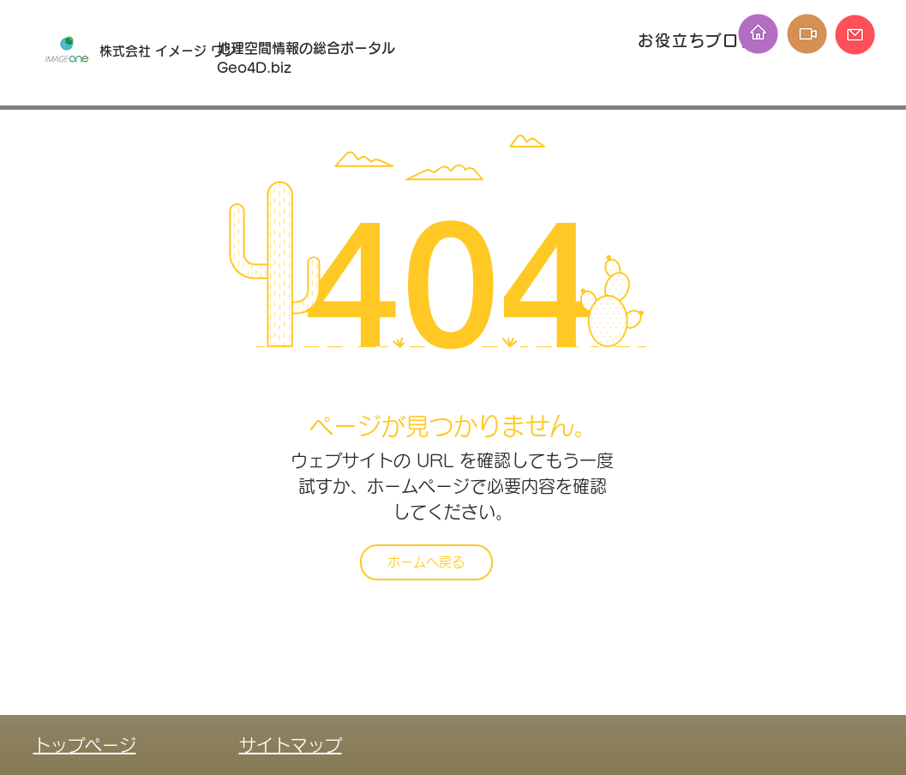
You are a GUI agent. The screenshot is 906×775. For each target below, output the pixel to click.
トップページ (84, 745)
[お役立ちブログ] (699, 40)
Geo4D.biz (256, 68)
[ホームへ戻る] (426, 562)
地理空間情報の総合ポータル (313, 48)
